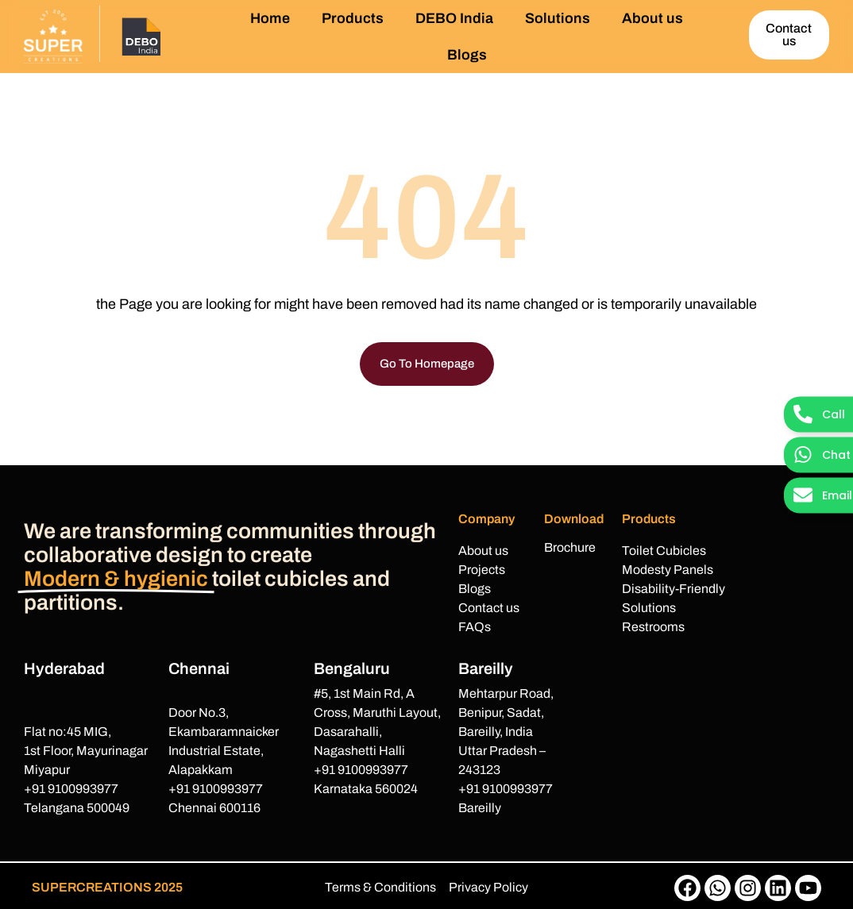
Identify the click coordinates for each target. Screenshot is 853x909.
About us (652, 18)
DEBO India (454, 18)
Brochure (570, 547)
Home (270, 18)
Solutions (557, 18)
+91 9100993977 (71, 788)
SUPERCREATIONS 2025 (107, 887)
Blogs (467, 55)
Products (353, 18)
